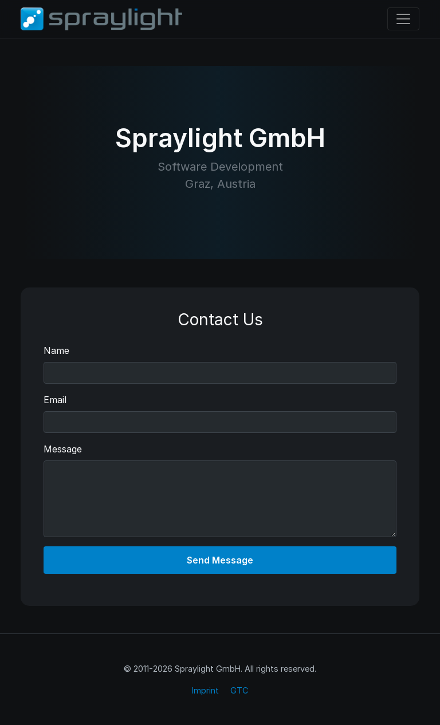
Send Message (220, 560)
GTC (239, 690)
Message (63, 449)
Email (55, 399)
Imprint (205, 690)
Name (56, 350)
